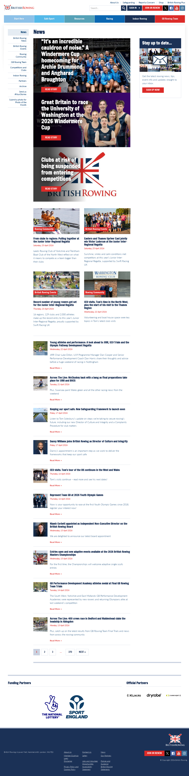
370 (70, 652)
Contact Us (86, 752)
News (23, 32)
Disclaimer (68, 761)
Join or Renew (152, 8)
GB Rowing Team (170, 19)
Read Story (51, 89)
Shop (161, 2)
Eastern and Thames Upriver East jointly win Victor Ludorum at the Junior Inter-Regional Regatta (105, 241)
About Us (114, 2)
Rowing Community (21, 55)
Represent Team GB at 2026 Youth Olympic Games (76, 495)
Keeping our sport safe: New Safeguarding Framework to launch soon (87, 409)
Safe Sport (49, 19)
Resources (79, 19)
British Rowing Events (19, 47)
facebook (171, 8)
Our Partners (106, 755)
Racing (109, 19)
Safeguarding (129, 2)
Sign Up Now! (153, 90)
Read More (55, 368)
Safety (84, 755)
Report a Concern (147, 2)
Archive (22, 86)
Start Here (19, 19)
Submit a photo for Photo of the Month (17, 102)
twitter (165, 8)
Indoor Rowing (140, 19)
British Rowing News (19, 39)
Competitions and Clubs (18, 68)
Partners (22, 81)
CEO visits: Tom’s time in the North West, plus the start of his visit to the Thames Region (106, 305)
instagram (182, 8)
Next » (82, 652)
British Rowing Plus (176, 2)
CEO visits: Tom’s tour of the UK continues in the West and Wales (85, 470)
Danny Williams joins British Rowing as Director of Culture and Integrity (89, 441)
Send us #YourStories (20, 92)
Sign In (133, 8)
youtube (176, 8)
